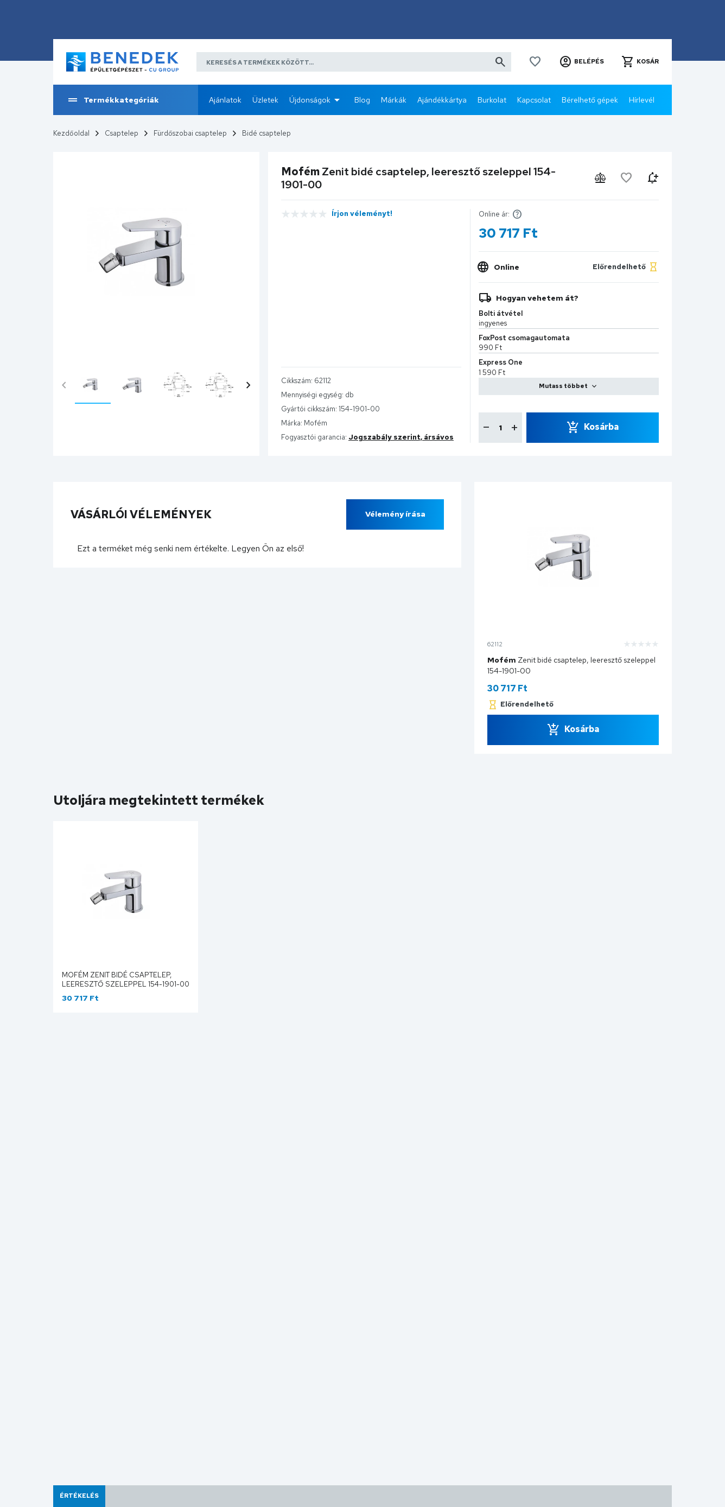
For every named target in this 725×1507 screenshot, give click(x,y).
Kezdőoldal (71, 133)
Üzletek (265, 100)
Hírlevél (641, 100)
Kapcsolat (534, 100)
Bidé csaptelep (266, 133)
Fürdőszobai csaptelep (190, 133)
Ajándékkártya (442, 100)
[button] (581, 61)
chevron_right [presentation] (248, 385)
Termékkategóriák (112, 99)
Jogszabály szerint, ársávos (401, 437)
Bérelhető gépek (590, 100)
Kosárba (601, 427)
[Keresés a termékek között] (353, 62)
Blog (362, 100)
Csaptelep (121, 133)
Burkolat (492, 100)
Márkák (393, 100)
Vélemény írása (395, 514)
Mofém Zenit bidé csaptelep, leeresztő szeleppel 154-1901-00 (125, 979)
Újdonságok (309, 100)
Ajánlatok (225, 100)
